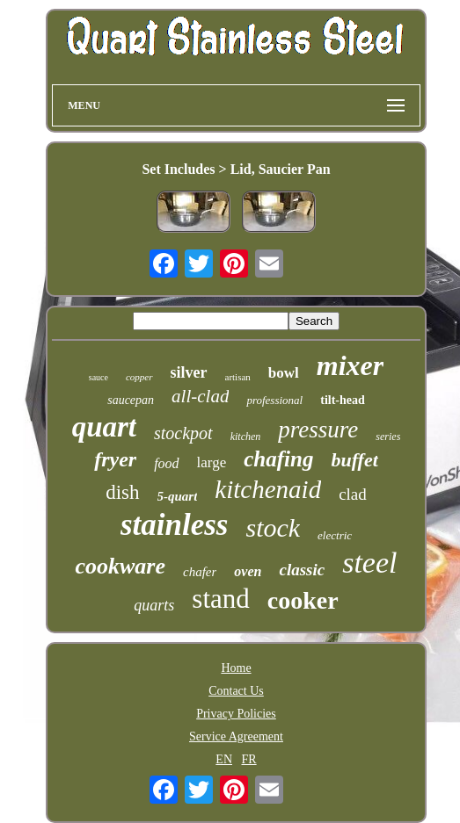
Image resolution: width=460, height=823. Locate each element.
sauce (98, 377)
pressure (318, 429)
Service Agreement (236, 736)
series (388, 436)
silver (189, 372)
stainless (174, 525)
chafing (278, 459)
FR (249, 759)
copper (139, 377)
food (166, 463)
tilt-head (342, 400)
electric (335, 535)
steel (369, 562)
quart (104, 427)
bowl (283, 373)
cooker (303, 600)
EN (223, 759)
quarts (154, 605)
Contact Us (236, 690)
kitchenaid (268, 489)
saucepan (130, 400)
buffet (354, 460)
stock (272, 527)
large (212, 462)
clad (353, 494)
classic (302, 569)
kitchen (245, 436)
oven (247, 571)
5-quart (177, 496)
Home (236, 668)
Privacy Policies (236, 713)
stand (220, 598)
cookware (120, 566)
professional (274, 400)
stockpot (183, 433)
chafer (199, 572)
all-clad (200, 396)
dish (122, 492)
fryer (115, 459)
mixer (350, 365)
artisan (238, 377)
